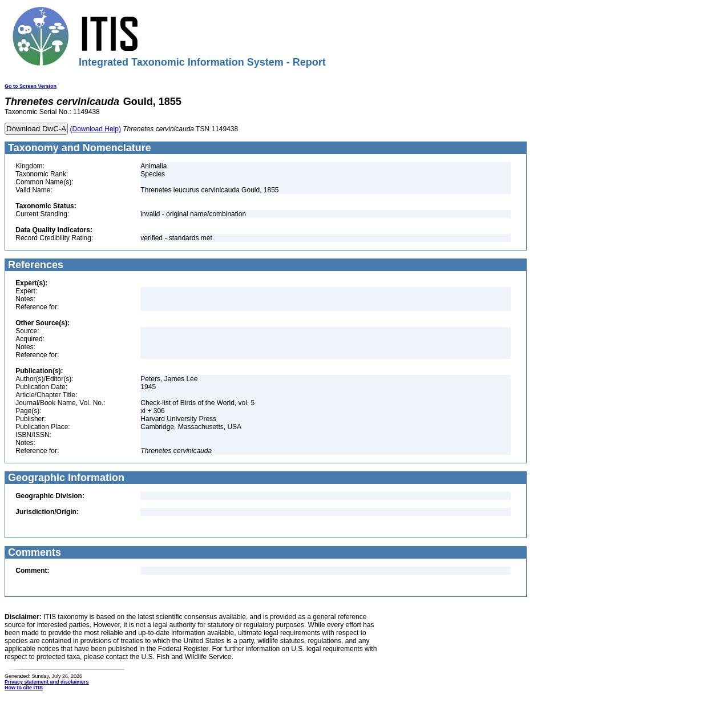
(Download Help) (95, 129)
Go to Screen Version (30, 86)
